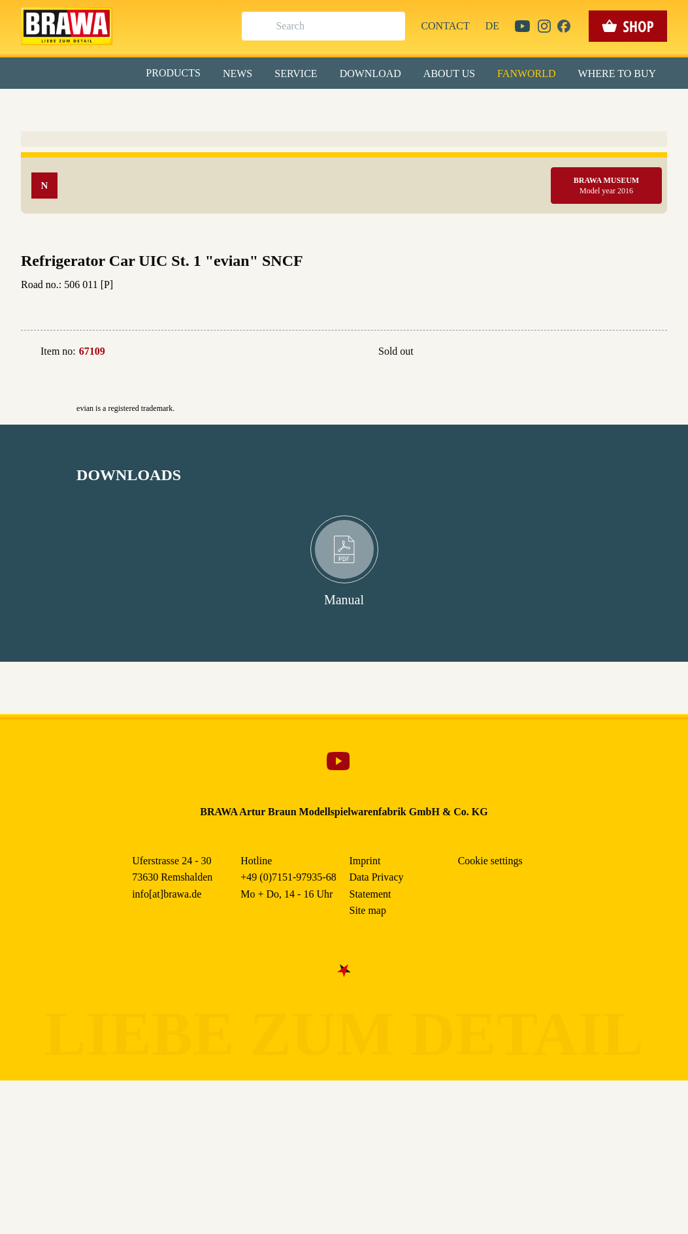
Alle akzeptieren (344, 170)
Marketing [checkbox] (289, 107)
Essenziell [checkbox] (228, 107)
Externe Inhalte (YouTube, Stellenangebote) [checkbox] (288, 135)
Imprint (391, 300)
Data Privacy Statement (452, 300)
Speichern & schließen (344, 207)
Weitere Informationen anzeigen (344, 272)
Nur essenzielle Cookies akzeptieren (344, 242)
